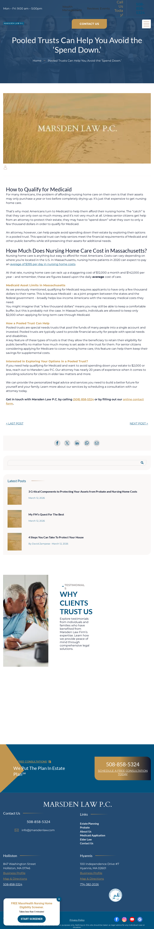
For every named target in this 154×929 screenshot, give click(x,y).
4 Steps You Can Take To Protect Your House (56, 537)
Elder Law (86, 839)
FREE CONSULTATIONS (32, 762)
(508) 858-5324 (83, 399)
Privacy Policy (77, 920)
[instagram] (124, 920)
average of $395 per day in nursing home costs (42, 264)
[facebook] (116, 920)
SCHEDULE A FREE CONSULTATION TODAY (123, 772)
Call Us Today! (118, 8)
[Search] (77, 463)
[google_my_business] (139, 920)
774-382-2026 (89, 884)
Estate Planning (89, 823)
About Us (85, 831)
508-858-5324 (122, 764)
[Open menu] (146, 24)
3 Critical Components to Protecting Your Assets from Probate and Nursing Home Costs (82, 491)
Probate (85, 827)
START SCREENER (32, 919)
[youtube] (132, 920)
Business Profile (14, 873)
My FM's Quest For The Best (46, 514)
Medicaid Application (92, 835)
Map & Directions (15, 878)
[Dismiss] (59, 899)
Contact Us (86, 843)
